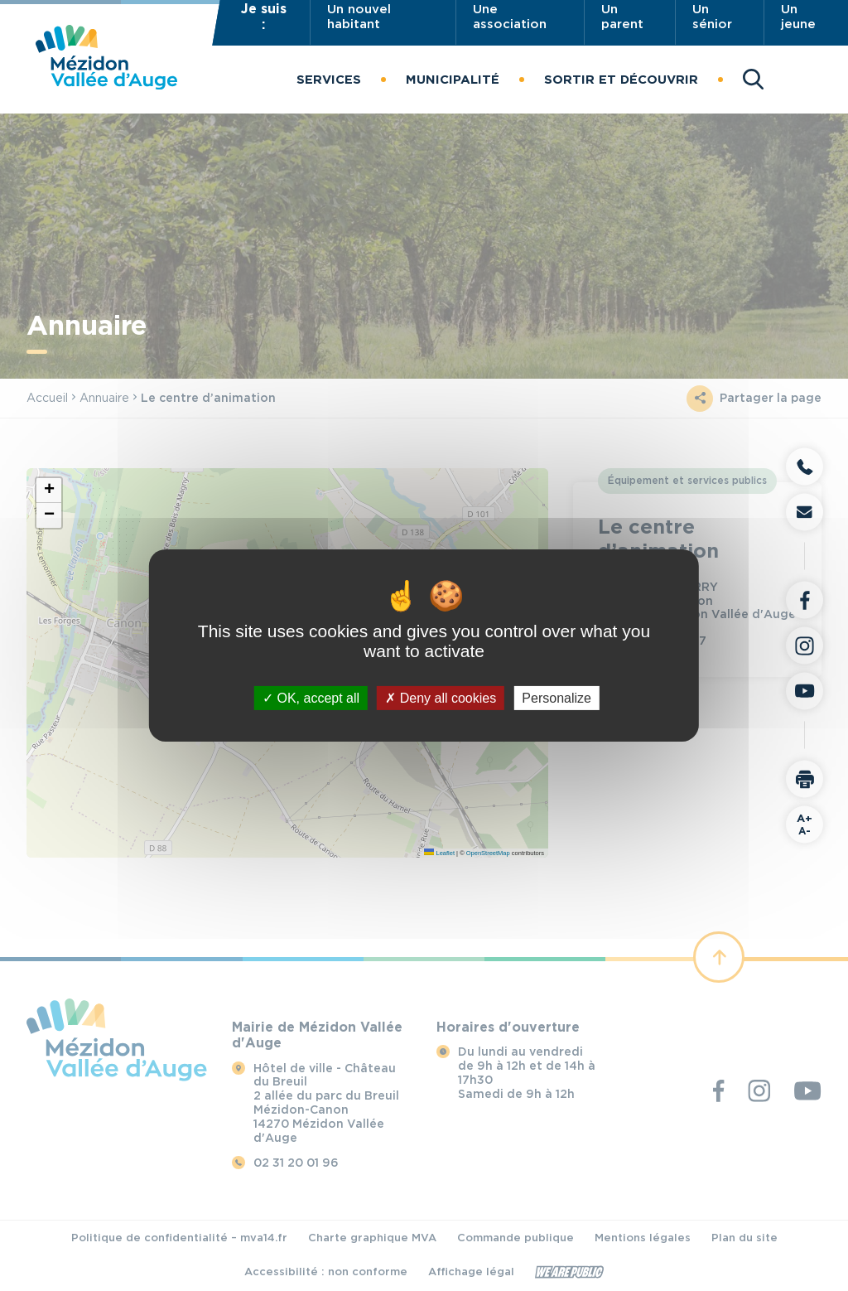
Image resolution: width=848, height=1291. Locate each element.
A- (804, 824)
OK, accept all (311, 698)
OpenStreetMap (488, 853)
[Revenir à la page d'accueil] (106, 85)
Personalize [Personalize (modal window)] (556, 698)
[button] (328, 79)
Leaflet (439, 853)
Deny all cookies (440, 698)
